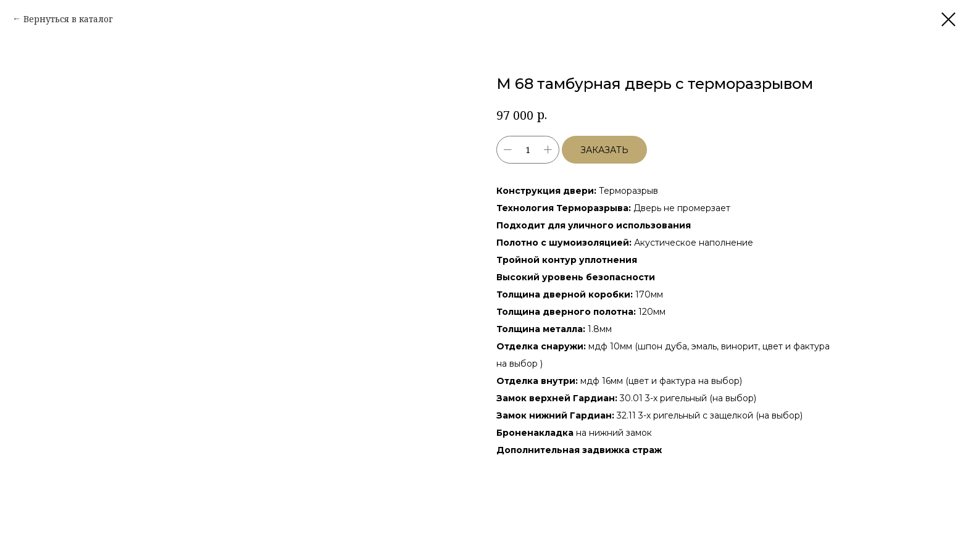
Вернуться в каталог (68, 19)
